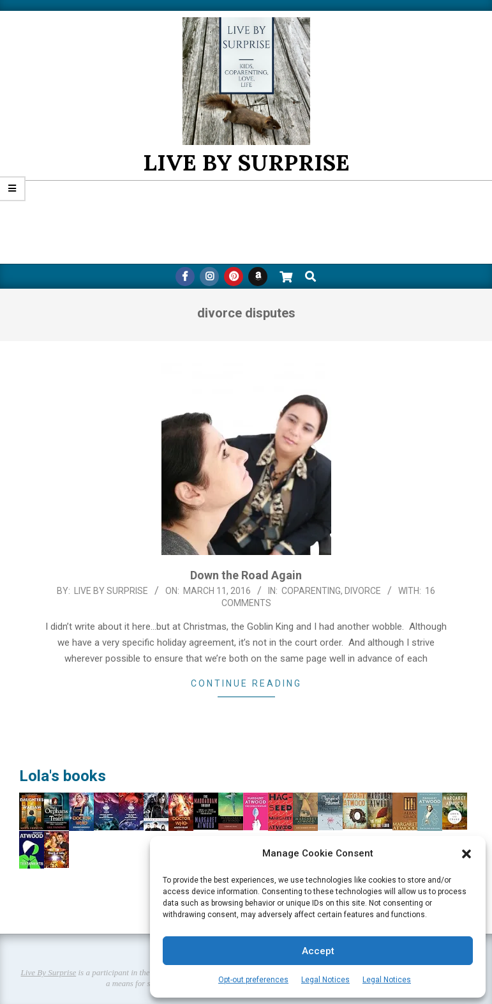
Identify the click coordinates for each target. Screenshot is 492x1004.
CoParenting (311, 591)
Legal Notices (325, 979)
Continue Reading (246, 683)
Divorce (363, 591)
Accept (318, 951)
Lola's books (62, 776)
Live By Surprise (49, 972)
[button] (466, 854)
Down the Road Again (246, 575)
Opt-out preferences (253, 979)
